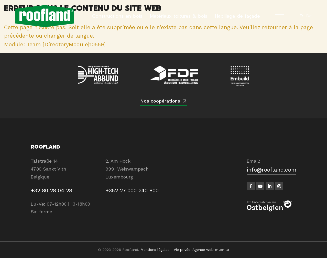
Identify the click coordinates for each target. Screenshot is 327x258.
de (309, 16)
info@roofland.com (271, 169)
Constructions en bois (117, 16)
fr (301, 16)
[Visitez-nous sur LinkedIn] (270, 186)
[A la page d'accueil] (44, 16)
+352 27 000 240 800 (132, 190)
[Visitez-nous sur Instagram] (279, 186)
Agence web (203, 250)
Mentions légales (154, 250)
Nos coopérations (160, 101)
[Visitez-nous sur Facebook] (251, 186)
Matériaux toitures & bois (178, 16)
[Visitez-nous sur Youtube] (260, 186)
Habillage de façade (237, 16)
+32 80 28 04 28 (51, 190)
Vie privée (182, 250)
